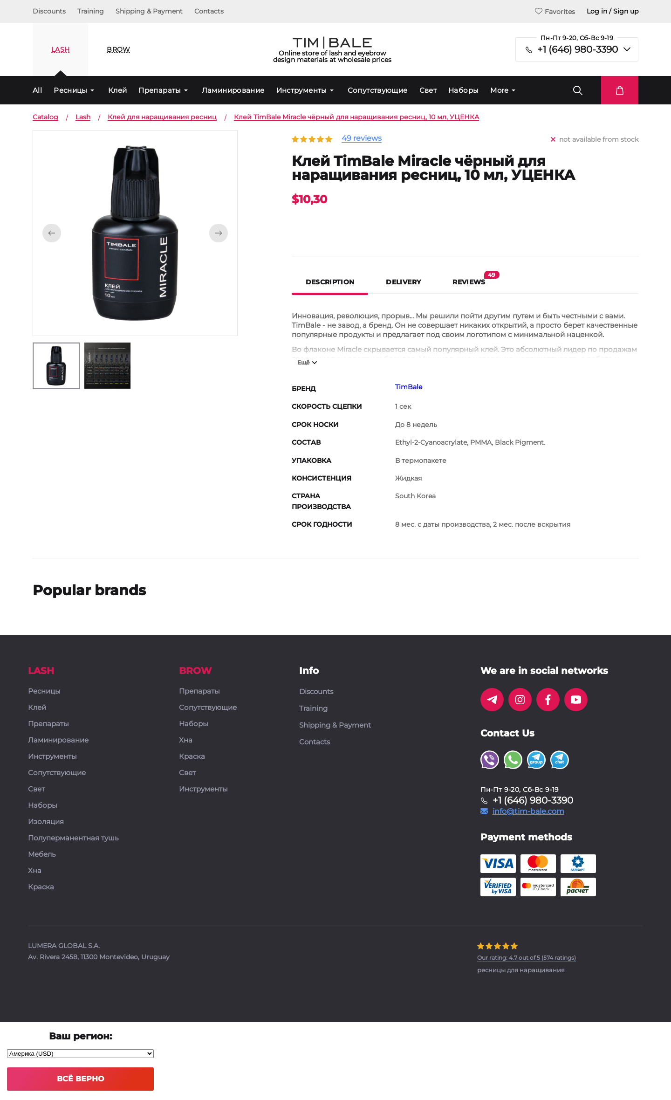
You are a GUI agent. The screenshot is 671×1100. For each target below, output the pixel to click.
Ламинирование (233, 90)
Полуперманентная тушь (73, 838)
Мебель (41, 854)
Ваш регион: (80, 1036)
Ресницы (71, 90)
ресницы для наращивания (521, 970)
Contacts (209, 11)
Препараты (159, 90)
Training (90, 11)
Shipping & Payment (149, 11)
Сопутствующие (378, 90)
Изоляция (46, 821)
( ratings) (526, 957)
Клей (117, 90)
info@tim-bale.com (528, 811)
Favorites (555, 11)
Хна (34, 870)
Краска (41, 887)
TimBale (408, 387)
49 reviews (362, 139)
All (37, 90)
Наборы (463, 90)
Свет (428, 90)
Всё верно (80, 1078)
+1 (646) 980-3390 (577, 49)
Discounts (49, 11)
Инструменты (301, 90)
